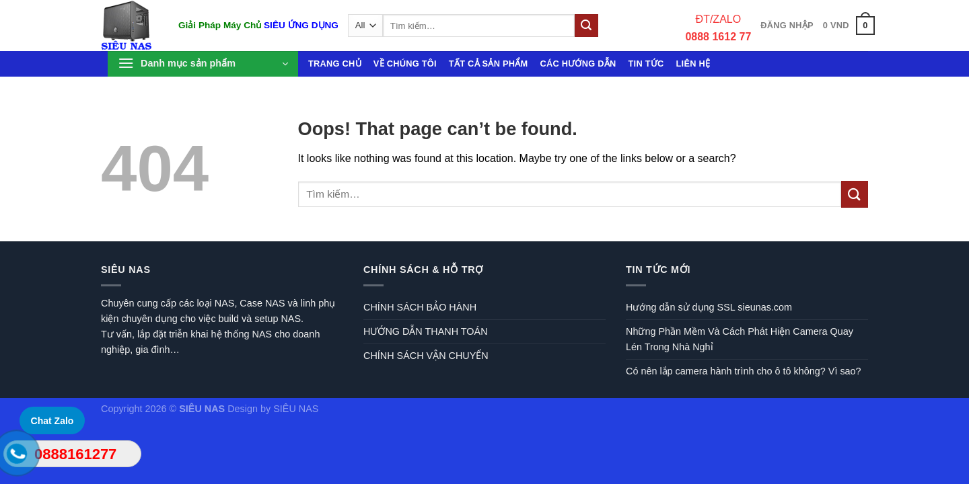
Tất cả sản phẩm (488, 63)
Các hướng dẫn (578, 63)
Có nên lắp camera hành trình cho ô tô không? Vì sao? (743, 371)
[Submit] (586, 25)
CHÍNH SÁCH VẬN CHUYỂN (426, 355)
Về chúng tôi (405, 63)
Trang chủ (334, 63)
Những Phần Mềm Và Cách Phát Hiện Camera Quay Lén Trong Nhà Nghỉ (739, 339)
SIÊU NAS (295, 408)
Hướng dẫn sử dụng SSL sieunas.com (709, 307)
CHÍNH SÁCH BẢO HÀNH (419, 307)
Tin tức (646, 63)
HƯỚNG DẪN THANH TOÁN (425, 331)
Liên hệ (693, 63)
